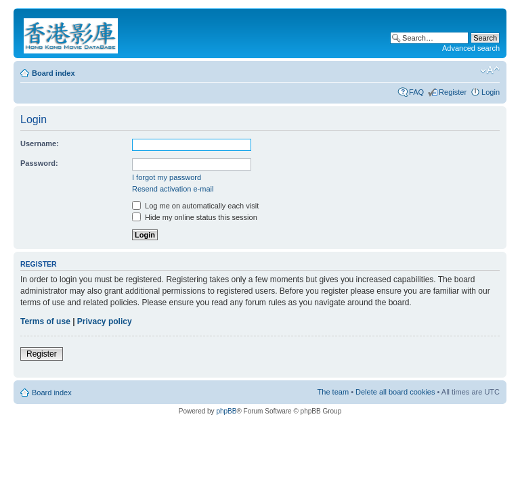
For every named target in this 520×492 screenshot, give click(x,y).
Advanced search (471, 48)
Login (490, 92)
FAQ (416, 92)
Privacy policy (104, 321)
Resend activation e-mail (172, 189)
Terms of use (45, 321)
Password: (39, 163)
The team (333, 392)
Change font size (490, 70)
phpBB (226, 411)
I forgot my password (166, 177)
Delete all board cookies (395, 392)
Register (453, 92)
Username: (39, 143)
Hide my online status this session (194, 217)
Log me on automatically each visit (195, 206)
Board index (53, 73)
